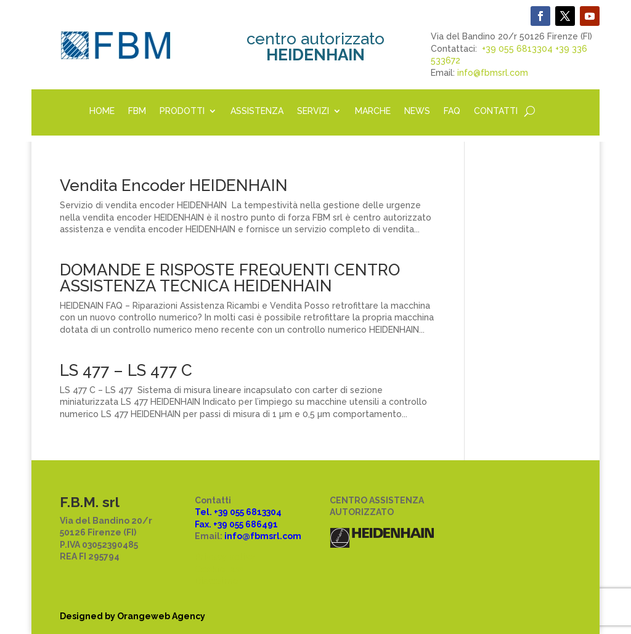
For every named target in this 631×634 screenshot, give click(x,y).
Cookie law (219, 569)
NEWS (417, 111)
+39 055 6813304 (517, 49)
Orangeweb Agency (161, 616)
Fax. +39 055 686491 (236, 524)
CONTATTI (496, 111)
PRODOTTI (182, 111)
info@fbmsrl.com (492, 73)
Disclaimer (218, 581)
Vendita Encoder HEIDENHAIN (174, 185)
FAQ (452, 111)
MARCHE (373, 111)
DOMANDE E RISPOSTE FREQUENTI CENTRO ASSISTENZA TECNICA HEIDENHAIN (230, 278)
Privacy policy (225, 557)
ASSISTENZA (256, 111)
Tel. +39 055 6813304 (238, 512)
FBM (137, 111)
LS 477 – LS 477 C (126, 370)
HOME (102, 111)
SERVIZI (313, 111)
